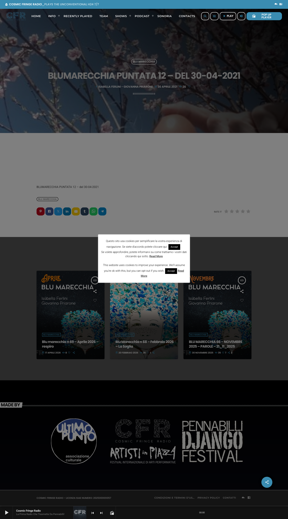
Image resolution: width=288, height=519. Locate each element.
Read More (156, 256)
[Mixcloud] (276, 4)
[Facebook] (280, 4)
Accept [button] (174, 247)
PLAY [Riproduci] (227, 16)
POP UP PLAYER (261, 16)
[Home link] (16, 16)
